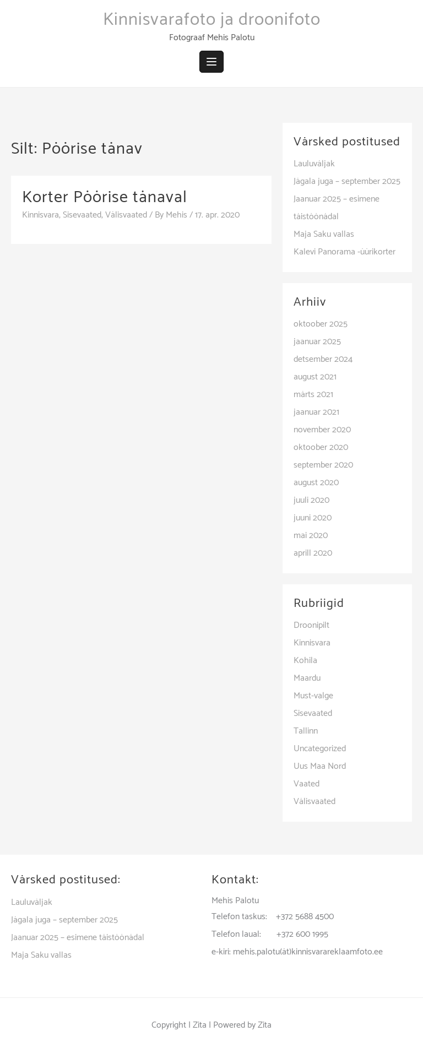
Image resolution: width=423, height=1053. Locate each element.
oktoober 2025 (321, 324)
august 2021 (315, 377)
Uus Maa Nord (320, 766)
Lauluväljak (314, 163)
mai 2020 (311, 535)
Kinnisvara (40, 215)
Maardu (307, 678)
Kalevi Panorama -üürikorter (344, 252)
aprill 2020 (313, 553)
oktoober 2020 (321, 447)
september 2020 (323, 465)
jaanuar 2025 (317, 341)
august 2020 (316, 482)
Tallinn (306, 731)
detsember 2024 (323, 359)
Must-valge (313, 695)
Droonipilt (311, 625)
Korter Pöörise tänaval (104, 197)
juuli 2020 (311, 500)
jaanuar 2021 (316, 412)
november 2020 (322, 429)
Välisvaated (126, 215)
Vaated (306, 784)
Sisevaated (82, 215)
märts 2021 (313, 394)
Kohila (305, 660)
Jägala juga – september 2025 (347, 181)
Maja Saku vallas (324, 234)
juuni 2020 (313, 518)
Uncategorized (320, 748)
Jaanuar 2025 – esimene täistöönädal (77, 937)
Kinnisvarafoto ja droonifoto (212, 20)
